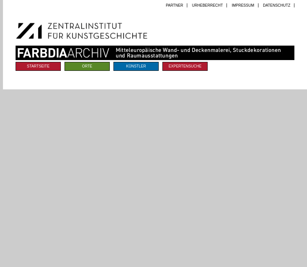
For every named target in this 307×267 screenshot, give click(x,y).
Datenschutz (276, 5)
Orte (87, 66)
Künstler (136, 66)
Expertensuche (185, 66)
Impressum (243, 5)
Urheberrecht (207, 5)
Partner (174, 5)
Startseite (38, 66)
